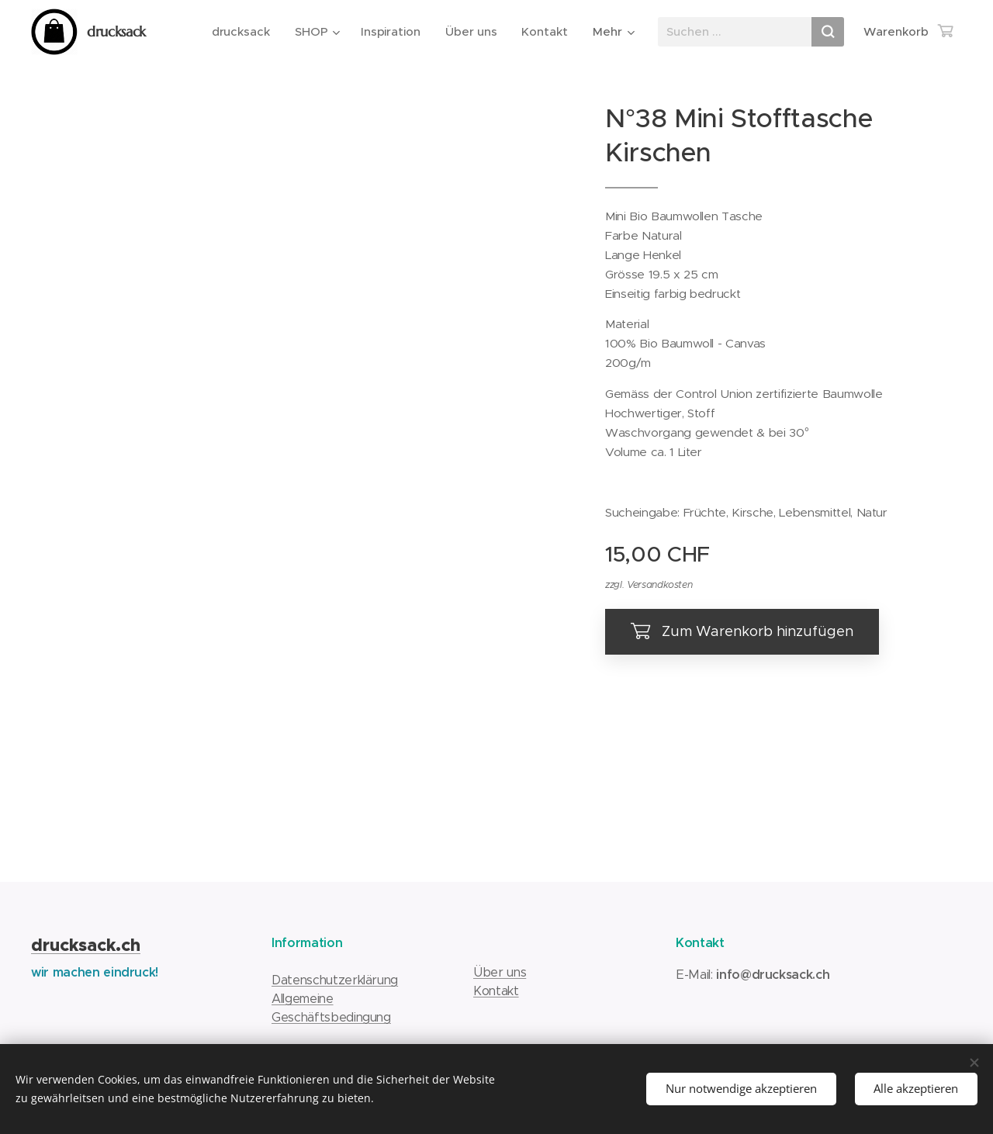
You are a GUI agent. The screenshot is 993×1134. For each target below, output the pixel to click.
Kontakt (496, 991)
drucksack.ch (85, 945)
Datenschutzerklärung (335, 980)
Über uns (499, 972)
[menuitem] (243, 31)
